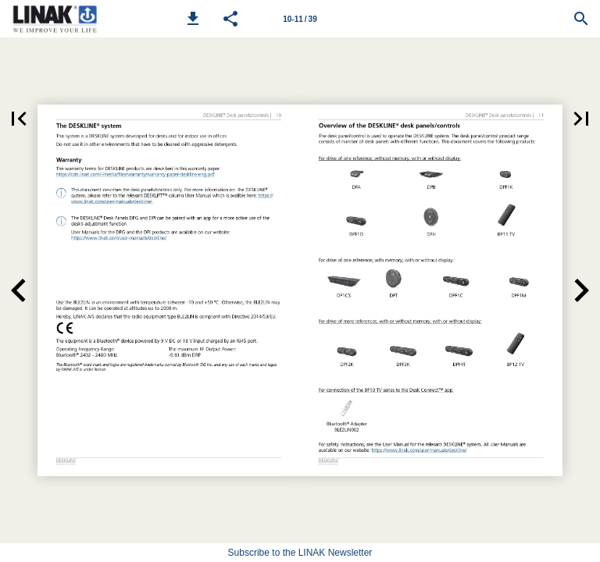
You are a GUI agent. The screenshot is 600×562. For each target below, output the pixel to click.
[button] (193, 18)
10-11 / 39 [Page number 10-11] (299, 19)
